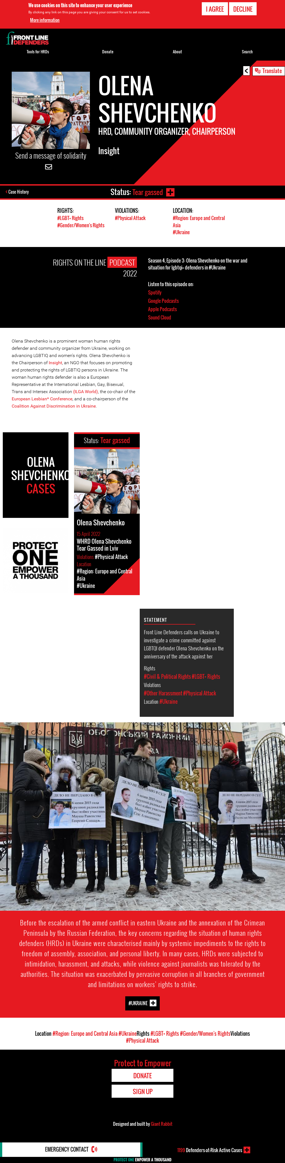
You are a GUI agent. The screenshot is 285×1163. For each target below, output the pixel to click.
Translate (272, 70)
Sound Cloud (159, 316)
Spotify (154, 291)
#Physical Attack (130, 217)
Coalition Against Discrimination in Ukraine (54, 405)
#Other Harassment (163, 692)
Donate (107, 51)
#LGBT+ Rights (70, 217)
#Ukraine (181, 231)
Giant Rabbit (161, 1123)
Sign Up (143, 1090)
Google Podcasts (163, 300)
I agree (215, 8)
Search (247, 51)
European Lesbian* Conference (42, 398)
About (177, 51)
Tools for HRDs (38, 51)
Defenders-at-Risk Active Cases (210, 1150)
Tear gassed (147, 191)
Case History (19, 192)
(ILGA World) (85, 391)
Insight (55, 362)
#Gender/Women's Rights (80, 224)
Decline (242, 8)
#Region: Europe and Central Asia (85, 1033)
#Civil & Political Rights (167, 676)
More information (45, 20)
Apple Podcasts (162, 308)
